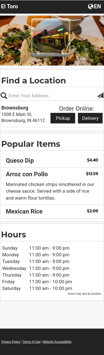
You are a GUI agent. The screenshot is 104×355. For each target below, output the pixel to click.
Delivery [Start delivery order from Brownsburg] (90, 118)
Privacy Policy (10, 342)
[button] (95, 6)
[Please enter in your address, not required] (52, 95)
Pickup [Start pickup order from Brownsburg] (63, 118)
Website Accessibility (57, 342)
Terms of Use (31, 342)
